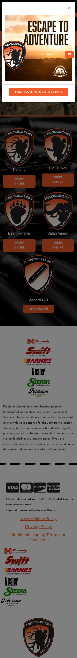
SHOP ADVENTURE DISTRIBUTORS (38, 92)
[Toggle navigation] (69, 54)
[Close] (69, 7)
